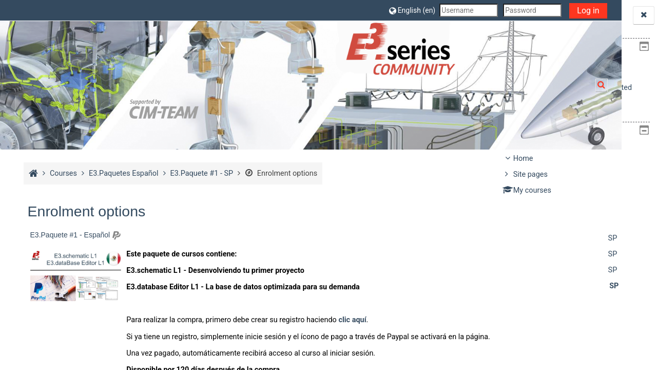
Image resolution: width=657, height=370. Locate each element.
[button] (287, 10)
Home (523, 158)
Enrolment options (280, 173)
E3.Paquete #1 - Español (69, 235)
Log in (463, 10)
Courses (526, 206)
